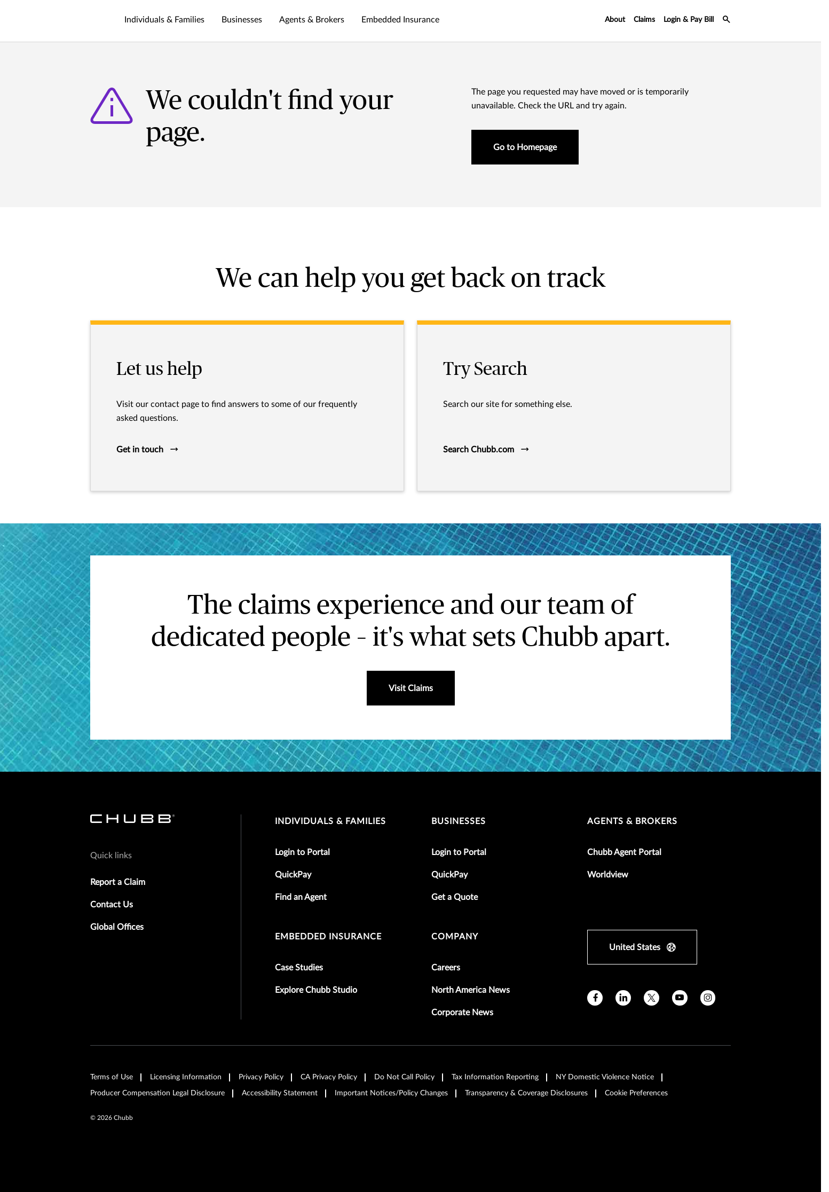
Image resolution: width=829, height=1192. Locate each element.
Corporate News (462, 1012)
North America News (470, 990)
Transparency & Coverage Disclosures (526, 1093)
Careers (445, 967)
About (615, 19)
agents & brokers (632, 821)
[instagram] (708, 998)
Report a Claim (117, 882)
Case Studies (299, 967)
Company (454, 936)
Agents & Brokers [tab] (311, 19)
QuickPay (293, 875)
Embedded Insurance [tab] (400, 19)
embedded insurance (328, 936)
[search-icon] (726, 21)
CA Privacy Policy (329, 1077)
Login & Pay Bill (689, 19)
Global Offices (117, 927)
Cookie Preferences (636, 1093)
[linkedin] (623, 998)
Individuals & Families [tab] (164, 19)
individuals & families (330, 821)
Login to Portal (302, 852)
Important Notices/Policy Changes (391, 1093)
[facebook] (595, 998)
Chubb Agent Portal (624, 852)
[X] (651, 998)
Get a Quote (454, 897)
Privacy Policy (261, 1077)
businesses (458, 821)
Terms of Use (111, 1077)
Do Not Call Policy (404, 1077)
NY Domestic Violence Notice (605, 1077)
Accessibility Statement (280, 1093)
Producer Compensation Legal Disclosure (157, 1093)
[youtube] (680, 998)
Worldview (607, 875)
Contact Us (111, 904)
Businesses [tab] (242, 19)
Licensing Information (186, 1077)
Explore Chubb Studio (316, 990)
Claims (644, 19)
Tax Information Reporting (495, 1077)
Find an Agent (301, 897)
